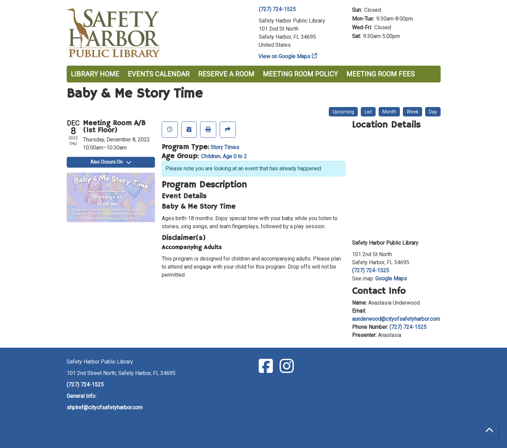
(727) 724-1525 (277, 9)
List (368, 111)
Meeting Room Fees (380, 74)
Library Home (95, 74)
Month (389, 111)
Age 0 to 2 (235, 156)
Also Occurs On (110, 162)
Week (412, 111)
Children (210, 156)
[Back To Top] (489, 430)
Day (433, 111)
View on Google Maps (284, 56)
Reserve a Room (226, 74)
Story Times (225, 147)
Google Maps (391, 278)
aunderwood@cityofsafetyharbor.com (396, 319)
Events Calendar (159, 74)
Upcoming (343, 111)
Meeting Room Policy (300, 74)
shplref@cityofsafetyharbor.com (104, 407)
